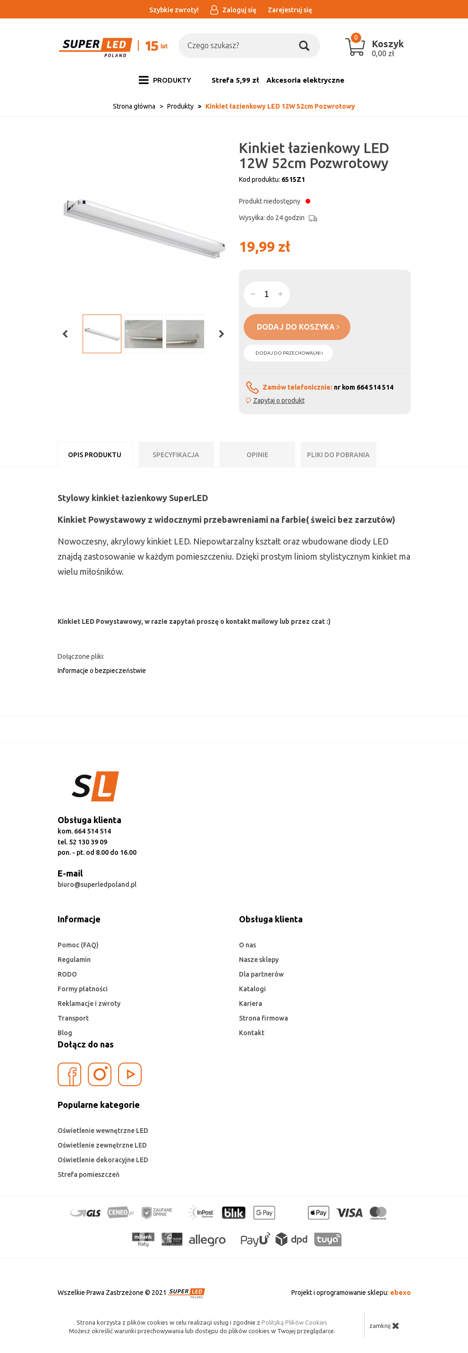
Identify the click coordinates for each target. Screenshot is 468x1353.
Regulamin (74, 959)
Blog (65, 1033)
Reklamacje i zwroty (89, 1003)
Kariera (250, 1003)
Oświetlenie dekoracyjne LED (103, 1160)
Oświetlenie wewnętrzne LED (103, 1130)
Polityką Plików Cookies (294, 1322)
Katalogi (252, 989)
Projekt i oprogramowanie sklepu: (351, 1292)
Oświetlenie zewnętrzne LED (102, 1145)
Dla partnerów (261, 974)
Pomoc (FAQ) (78, 945)
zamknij (384, 1325)
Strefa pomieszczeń (88, 1174)
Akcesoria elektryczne (305, 80)
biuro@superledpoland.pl (97, 884)
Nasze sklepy (259, 959)
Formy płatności (83, 989)
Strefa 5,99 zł (235, 80)
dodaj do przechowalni (289, 353)
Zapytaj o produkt (279, 400)
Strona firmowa (263, 1018)
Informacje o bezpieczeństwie (102, 670)
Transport (73, 1018)
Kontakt (251, 1033)
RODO (67, 974)
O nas (247, 945)
